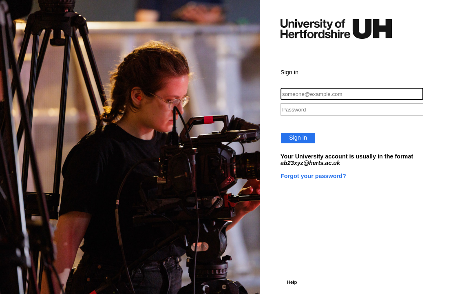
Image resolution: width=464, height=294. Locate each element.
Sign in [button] (298, 137)
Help (292, 282)
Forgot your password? (313, 176)
